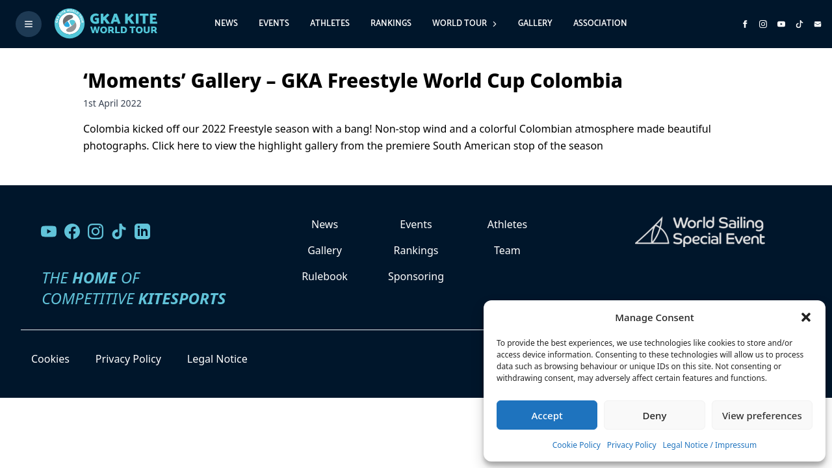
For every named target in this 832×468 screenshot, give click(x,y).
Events (274, 24)
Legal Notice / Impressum (710, 444)
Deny (655, 415)
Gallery (535, 24)
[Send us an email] (818, 24)
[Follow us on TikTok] (119, 231)
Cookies (50, 359)
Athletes (330, 24)
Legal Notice (217, 359)
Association (600, 24)
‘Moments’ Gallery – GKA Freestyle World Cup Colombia (353, 80)
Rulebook (325, 276)
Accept (547, 415)
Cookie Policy (576, 444)
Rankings (390, 24)
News (226, 24)
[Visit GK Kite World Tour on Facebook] (745, 24)
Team (507, 250)
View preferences (762, 415)
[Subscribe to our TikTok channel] (799, 24)
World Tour (464, 24)
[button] (806, 317)
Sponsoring (416, 276)
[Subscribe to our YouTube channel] (781, 24)
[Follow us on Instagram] (763, 24)
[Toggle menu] (29, 24)
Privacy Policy (631, 444)
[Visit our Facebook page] (72, 231)
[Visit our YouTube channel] (49, 231)
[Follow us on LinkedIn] (142, 231)
